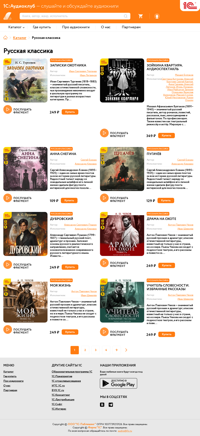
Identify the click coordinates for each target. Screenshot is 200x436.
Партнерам (10, 390)
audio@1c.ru (125, 431)
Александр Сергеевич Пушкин (80, 225)
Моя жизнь (60, 286)
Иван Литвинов (88, 75)
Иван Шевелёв (185, 229)
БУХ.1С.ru (58, 390)
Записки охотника (68, 65)
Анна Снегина (63, 154)
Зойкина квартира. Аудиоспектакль (165, 67)
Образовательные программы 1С (72, 372)
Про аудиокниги (13, 381)
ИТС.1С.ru (58, 386)
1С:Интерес (59, 409)
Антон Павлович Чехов (180, 225)
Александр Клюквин (86, 164)
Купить (70, 112)
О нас (6, 386)
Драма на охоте (161, 219)
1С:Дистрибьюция (63, 400)
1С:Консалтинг (61, 395)
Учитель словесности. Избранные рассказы (168, 287)
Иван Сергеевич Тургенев (83, 71)
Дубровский (61, 219)
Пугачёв (154, 154)
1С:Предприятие (62, 376)
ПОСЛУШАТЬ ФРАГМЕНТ (17, 109)
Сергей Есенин (89, 160)
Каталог (19, 38)
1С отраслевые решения (66, 381)
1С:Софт (57, 404)
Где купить (9, 376)
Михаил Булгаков (184, 75)
